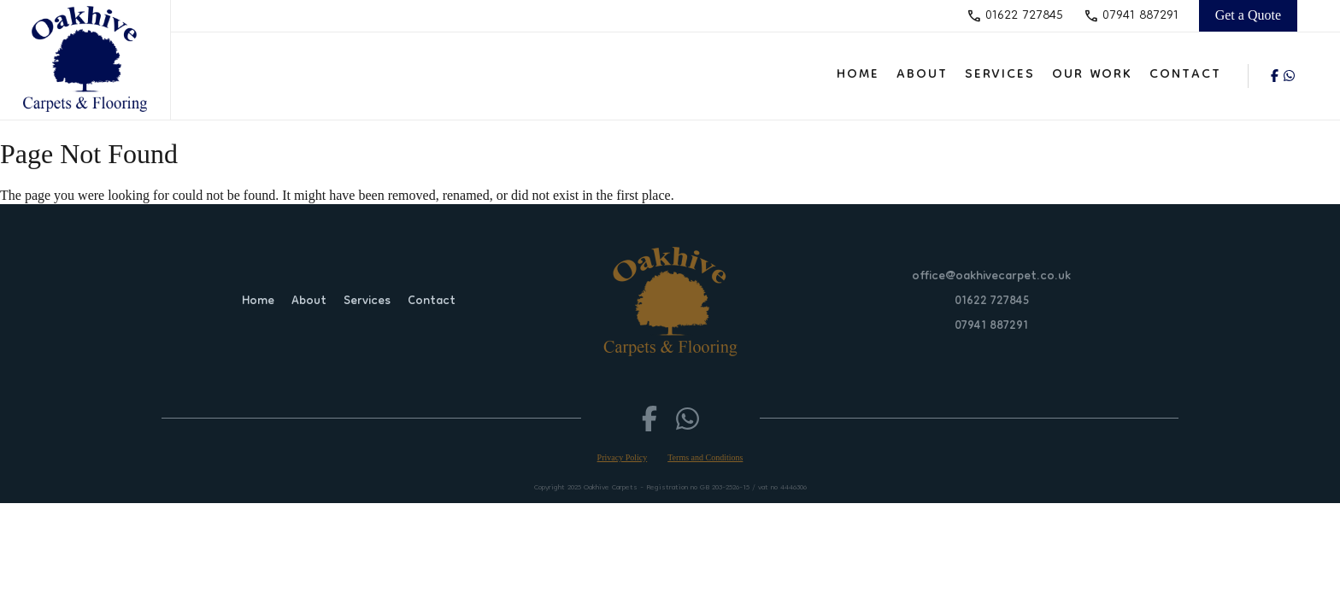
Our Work (1092, 75)
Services (1000, 75)
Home (858, 75)
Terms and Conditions (705, 457)
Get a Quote (1248, 15)
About (922, 75)
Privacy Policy (622, 457)
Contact (1185, 75)
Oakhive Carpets (611, 487)
